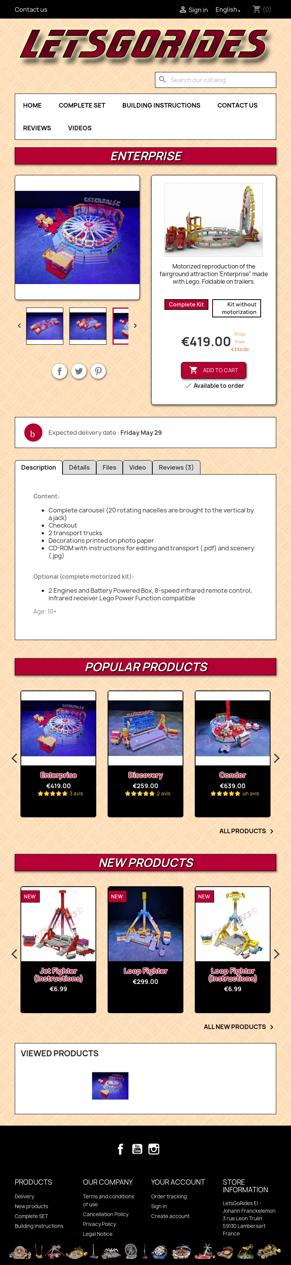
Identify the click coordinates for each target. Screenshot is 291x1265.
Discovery (145, 775)
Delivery (24, 1196)
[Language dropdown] (229, 9)
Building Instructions (161, 105)
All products (247, 831)
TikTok (170, 1149)
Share (59, 371)
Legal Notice (98, 1234)
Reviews (37, 128)
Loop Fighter (145, 971)
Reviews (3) (176, 467)
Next (276, 758)
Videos (80, 128)
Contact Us (237, 105)
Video (137, 467)
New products (31, 1206)
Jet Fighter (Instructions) (58, 974)
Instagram (153, 1149)
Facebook (120, 1149)
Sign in (159, 1206)
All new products (240, 1027)
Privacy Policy (99, 1224)
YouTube (137, 1149)
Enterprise (59, 775)
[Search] (215, 80)
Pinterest (98, 371)
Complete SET (82, 105)
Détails (79, 467)
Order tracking (169, 1196)
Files (109, 467)
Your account (178, 1182)
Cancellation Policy (105, 1214)
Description (38, 467)
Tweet (78, 371)
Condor (232, 775)
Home (32, 105)
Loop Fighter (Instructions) (233, 974)
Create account (170, 1216)
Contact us (31, 9)
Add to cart (213, 370)
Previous (14, 758)
